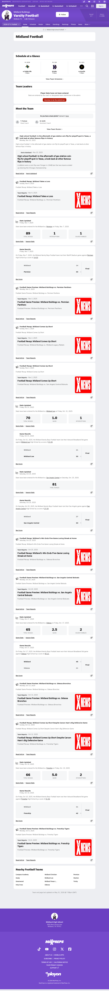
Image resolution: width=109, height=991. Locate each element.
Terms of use (46, 962)
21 (77, 450)
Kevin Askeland (24, 152)
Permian (49, 227)
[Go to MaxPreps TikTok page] (39, 949)
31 (77, 807)
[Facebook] (104, 1)
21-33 (50, 442)
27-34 (46, 509)
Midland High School (54, 918)
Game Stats (20, 241)
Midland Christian (51, 874)
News (80, 24)
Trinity (75, 881)
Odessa (49, 623)
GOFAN (35, 1)
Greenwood (20, 881)
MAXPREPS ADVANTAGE (21, 1)
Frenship (49, 768)
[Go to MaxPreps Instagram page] (54, 949)
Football (21, 6)
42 (77, 813)
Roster (41, 24)
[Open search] (87, 6)
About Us (48, 955)
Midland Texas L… (51, 881)
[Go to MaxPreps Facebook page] (70, 949)
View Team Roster (54, 129)
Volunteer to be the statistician (54, 100)
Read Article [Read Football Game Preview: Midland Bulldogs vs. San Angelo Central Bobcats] (20, 609)
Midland (24, 265)
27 (77, 516)
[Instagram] (94, 1)
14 (77, 265)
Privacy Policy (59, 958)
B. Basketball (44, 6)
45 (77, 662)
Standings (56, 24)
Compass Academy (22, 874)
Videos (48, 24)
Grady (18, 878)
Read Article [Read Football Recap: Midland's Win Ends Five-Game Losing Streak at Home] (20, 570)
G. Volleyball (71, 6)
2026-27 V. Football (12, 24)
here (67, 116)
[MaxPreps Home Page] (43, 29)
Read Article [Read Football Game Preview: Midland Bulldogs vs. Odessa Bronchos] (20, 715)
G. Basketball (57, 6)
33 (77, 272)
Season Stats (30, 241)
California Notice (61, 962)
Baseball (31, 6)
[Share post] (91, 173)
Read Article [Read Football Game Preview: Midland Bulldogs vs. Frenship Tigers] (20, 860)
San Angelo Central (53, 478)
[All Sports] (81, 6)
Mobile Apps (59, 955)
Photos (73, 24)
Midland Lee (50, 411)
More (87, 24)
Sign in (101, 6)
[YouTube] (89, 1)
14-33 (36, 258)
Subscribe (48, 958)
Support (54, 968)
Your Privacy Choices (54, 965)
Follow (62, 14)
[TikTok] (84, 1)
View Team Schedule (54, 79)
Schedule (33, 24)
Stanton (76, 878)
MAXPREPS (6, 1)
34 (77, 523)
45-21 (47, 654)
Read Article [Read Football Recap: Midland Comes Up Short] (20, 358)
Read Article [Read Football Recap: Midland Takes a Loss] (20, 213)
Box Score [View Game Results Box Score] (19, 279)
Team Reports (22, 193)
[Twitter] (99, 1)
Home (25, 24)
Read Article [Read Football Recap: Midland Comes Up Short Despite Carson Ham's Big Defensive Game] (20, 754)
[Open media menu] (92, 6)
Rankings (65, 24)
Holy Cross (19, 885)
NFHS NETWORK (46, 1)
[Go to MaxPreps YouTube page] (47, 949)
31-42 (48, 799)
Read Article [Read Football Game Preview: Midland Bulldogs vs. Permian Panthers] (20, 319)
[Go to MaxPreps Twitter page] (62, 949)
